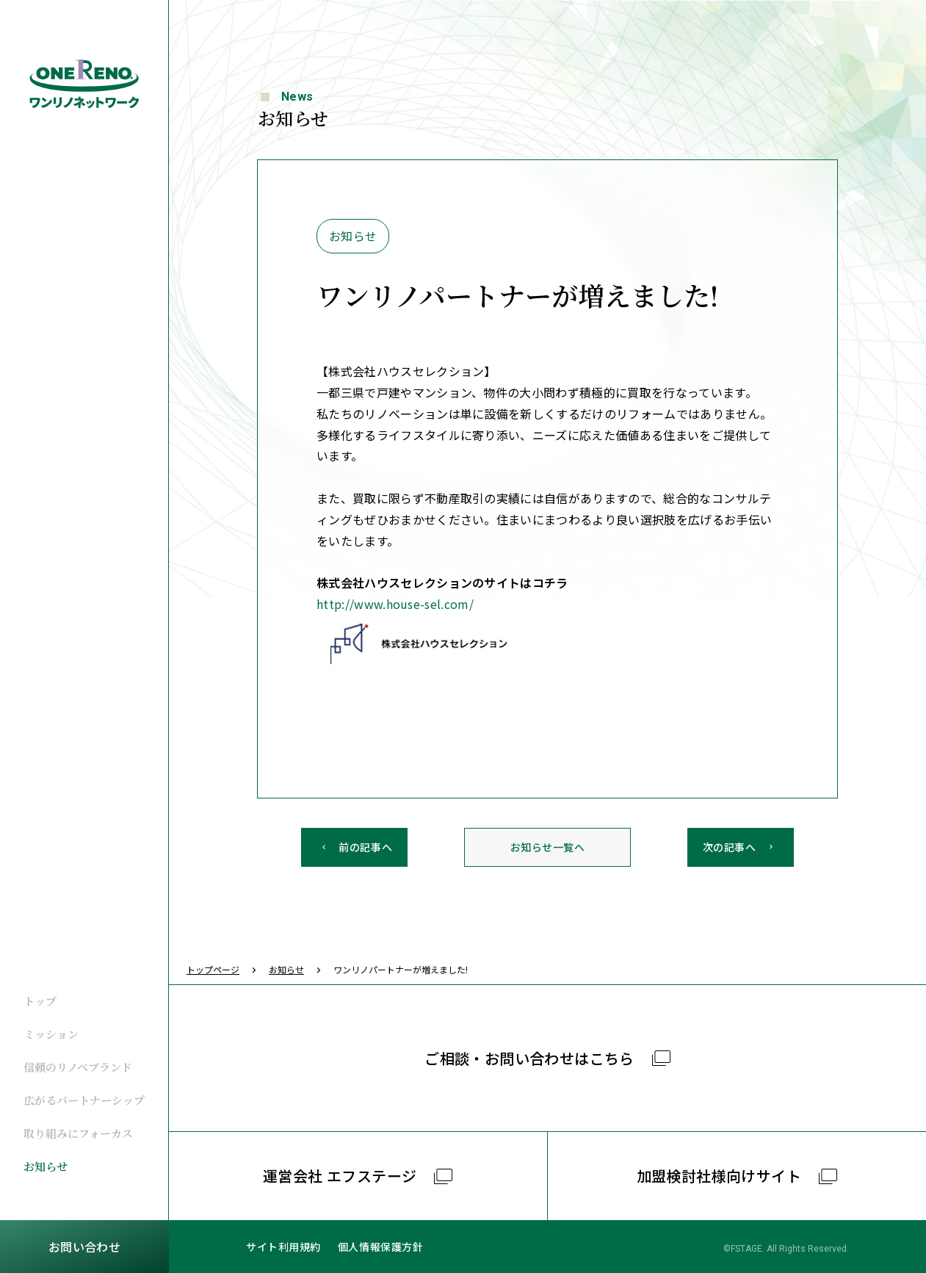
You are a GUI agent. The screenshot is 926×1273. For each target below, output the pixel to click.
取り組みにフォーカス (78, 1133)
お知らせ (45, 1166)
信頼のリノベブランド (77, 1067)
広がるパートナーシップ (84, 1100)
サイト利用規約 (283, 1246)
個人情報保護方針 (380, 1246)
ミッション (51, 1034)
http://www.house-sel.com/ (395, 604)
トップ (40, 1001)
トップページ (213, 969)
